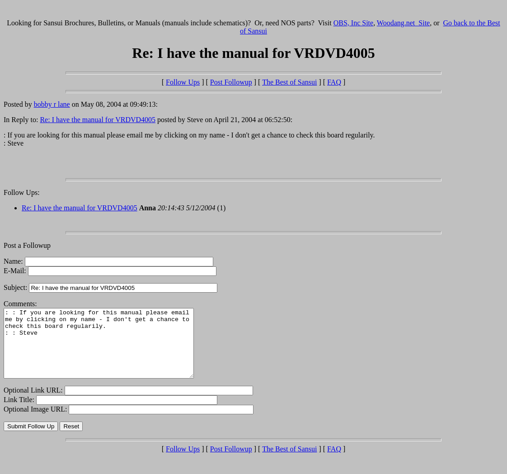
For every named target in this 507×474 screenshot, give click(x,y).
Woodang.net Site (403, 23)
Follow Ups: (22, 192)
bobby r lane (52, 104)
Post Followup (231, 82)
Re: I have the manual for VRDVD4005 (97, 119)
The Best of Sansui (289, 82)
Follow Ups (183, 82)
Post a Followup (27, 245)
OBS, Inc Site (353, 23)
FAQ (334, 82)
